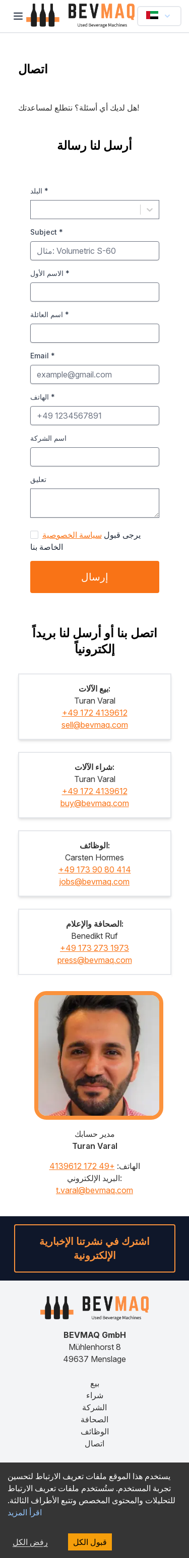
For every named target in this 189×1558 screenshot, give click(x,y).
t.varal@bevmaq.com (94, 1190)
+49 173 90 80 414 (94, 869)
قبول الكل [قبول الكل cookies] (90, 1542)
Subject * (46, 232)
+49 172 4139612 (95, 713)
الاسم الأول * (50, 273)
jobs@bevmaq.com (94, 882)
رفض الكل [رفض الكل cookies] (30, 1542)
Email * (42, 355)
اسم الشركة (48, 438)
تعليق (38, 479)
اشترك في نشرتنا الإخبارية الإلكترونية (94, 1248)
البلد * (39, 190)
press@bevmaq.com (94, 960)
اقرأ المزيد (25, 1512)
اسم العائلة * (49, 314)
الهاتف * (42, 397)
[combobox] (37, 210)
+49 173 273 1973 (94, 948)
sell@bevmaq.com (94, 725)
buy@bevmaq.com (94, 803)
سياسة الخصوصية (72, 535)
